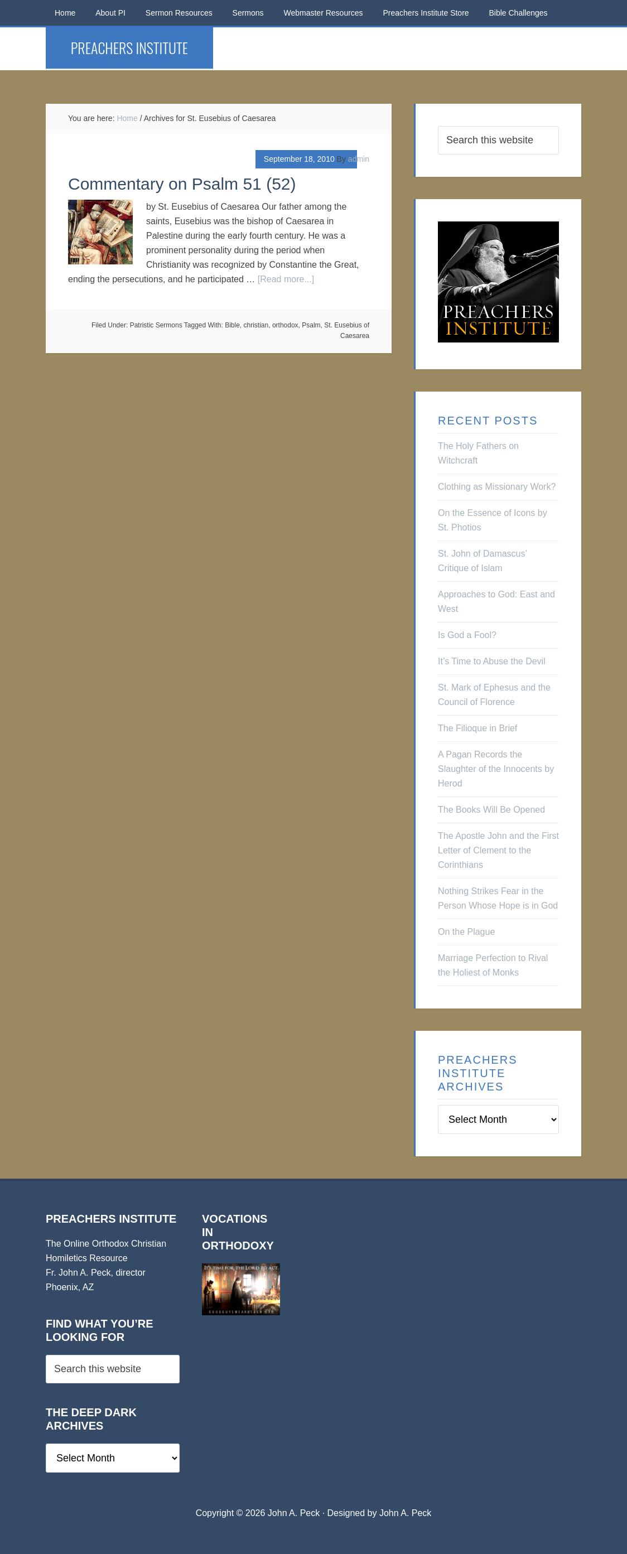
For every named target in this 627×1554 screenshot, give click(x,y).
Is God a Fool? (467, 635)
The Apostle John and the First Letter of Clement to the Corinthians (498, 850)
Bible (232, 325)
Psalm (311, 325)
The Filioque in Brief (477, 728)
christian (256, 325)
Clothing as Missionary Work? (497, 486)
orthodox (285, 325)
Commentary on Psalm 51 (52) (182, 184)
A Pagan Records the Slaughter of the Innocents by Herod (496, 769)
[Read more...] (286, 279)
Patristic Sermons (156, 325)
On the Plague (466, 932)
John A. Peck (405, 1513)
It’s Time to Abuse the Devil (492, 661)
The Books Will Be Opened (491, 809)
